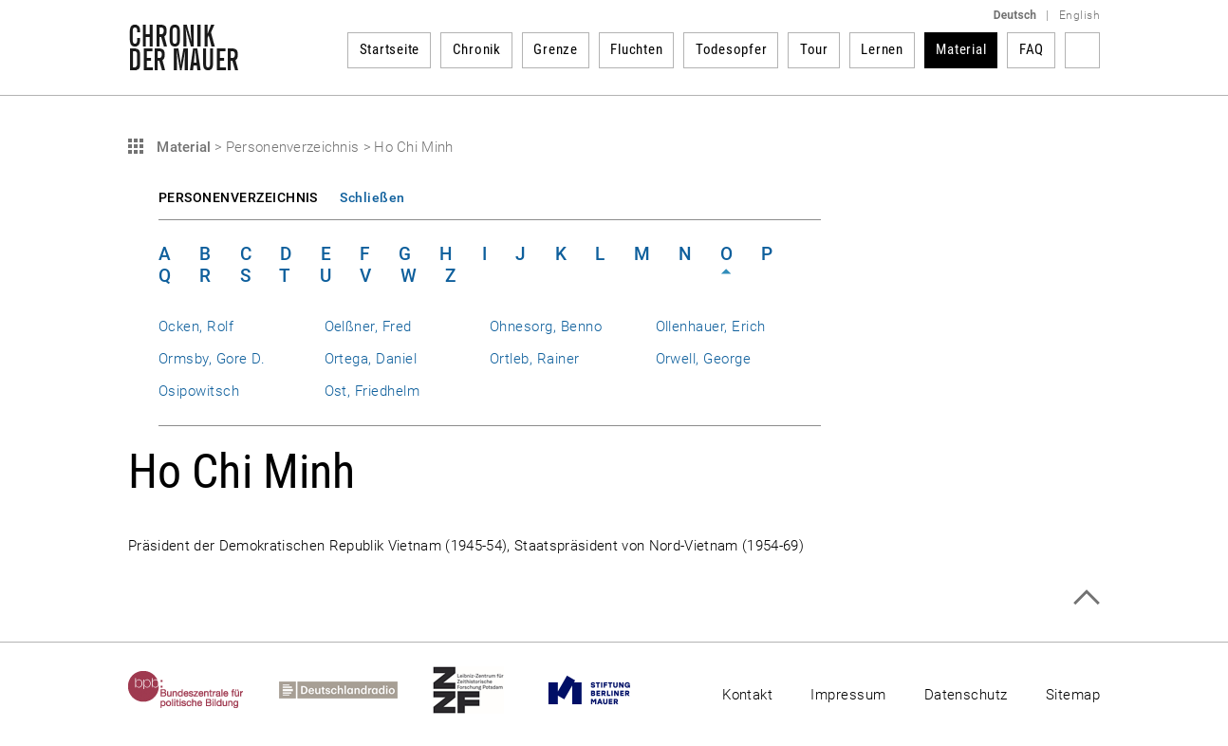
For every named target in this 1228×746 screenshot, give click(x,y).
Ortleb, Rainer (535, 358)
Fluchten (636, 49)
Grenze (555, 49)
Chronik (477, 49)
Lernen (882, 49)
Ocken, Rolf (195, 326)
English (1079, 15)
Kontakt (747, 694)
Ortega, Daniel (371, 358)
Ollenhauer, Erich (711, 326)
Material (961, 49)
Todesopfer (732, 49)
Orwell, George (704, 358)
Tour (814, 49)
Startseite (390, 49)
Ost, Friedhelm (372, 391)
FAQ (1031, 49)
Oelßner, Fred (368, 326)
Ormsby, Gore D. (211, 358)
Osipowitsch (198, 391)
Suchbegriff (1082, 50)
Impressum (847, 694)
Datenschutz (966, 694)
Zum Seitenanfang (1086, 597)
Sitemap (1073, 694)
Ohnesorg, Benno (546, 326)
